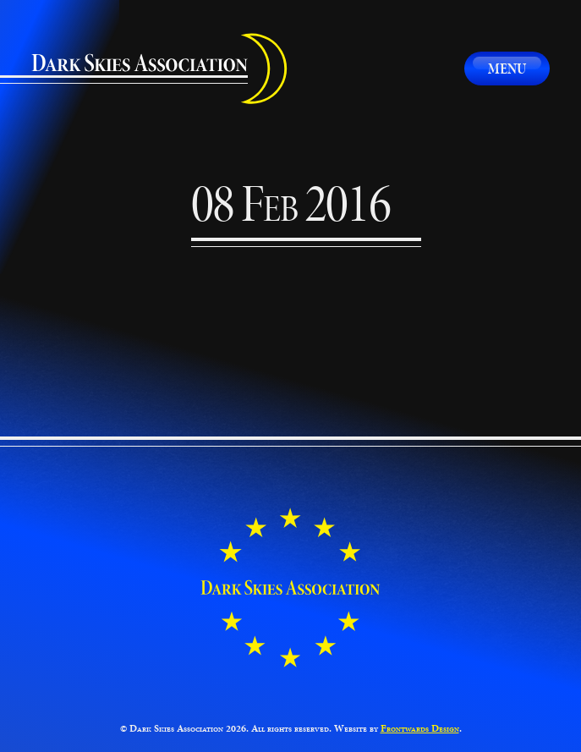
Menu (507, 68)
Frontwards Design (420, 728)
